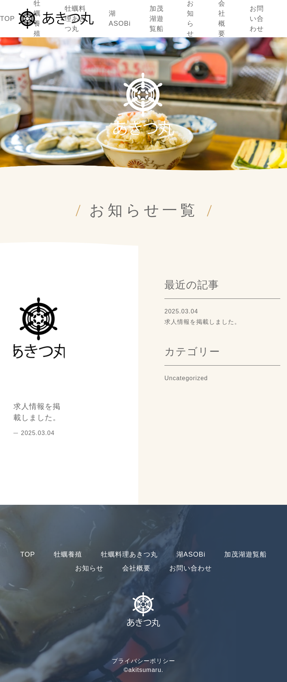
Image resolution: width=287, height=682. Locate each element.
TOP (7, 18)
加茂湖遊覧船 (156, 18)
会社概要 (136, 568)
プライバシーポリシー (143, 661)
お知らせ (89, 568)
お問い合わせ (257, 18)
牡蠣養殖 (68, 554)
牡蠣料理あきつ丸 (75, 18)
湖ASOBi (191, 554)
